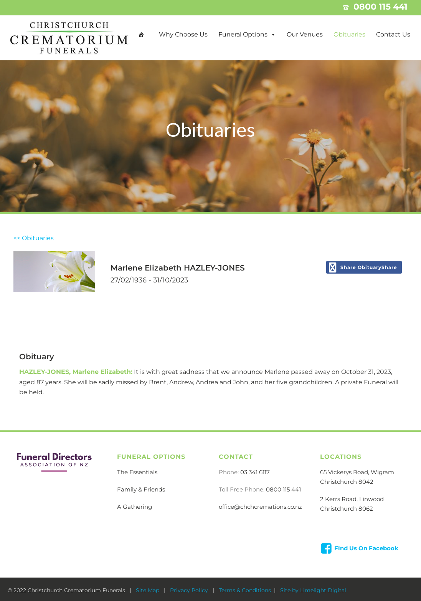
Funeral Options (242, 34)
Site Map (148, 590)
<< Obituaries (33, 238)
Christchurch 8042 (346, 481)
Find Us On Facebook (366, 548)
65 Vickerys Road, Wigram (357, 472)
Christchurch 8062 (346, 508)
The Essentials (137, 472)
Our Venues (305, 34)
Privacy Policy (190, 590)
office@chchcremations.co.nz (260, 506)
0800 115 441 (283, 489)
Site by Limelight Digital (312, 590)
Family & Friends (141, 489)
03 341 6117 (255, 472)
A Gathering (134, 506)
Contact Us (393, 34)
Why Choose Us (183, 34)
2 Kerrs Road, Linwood (352, 499)
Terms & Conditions (245, 590)
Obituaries (349, 34)
